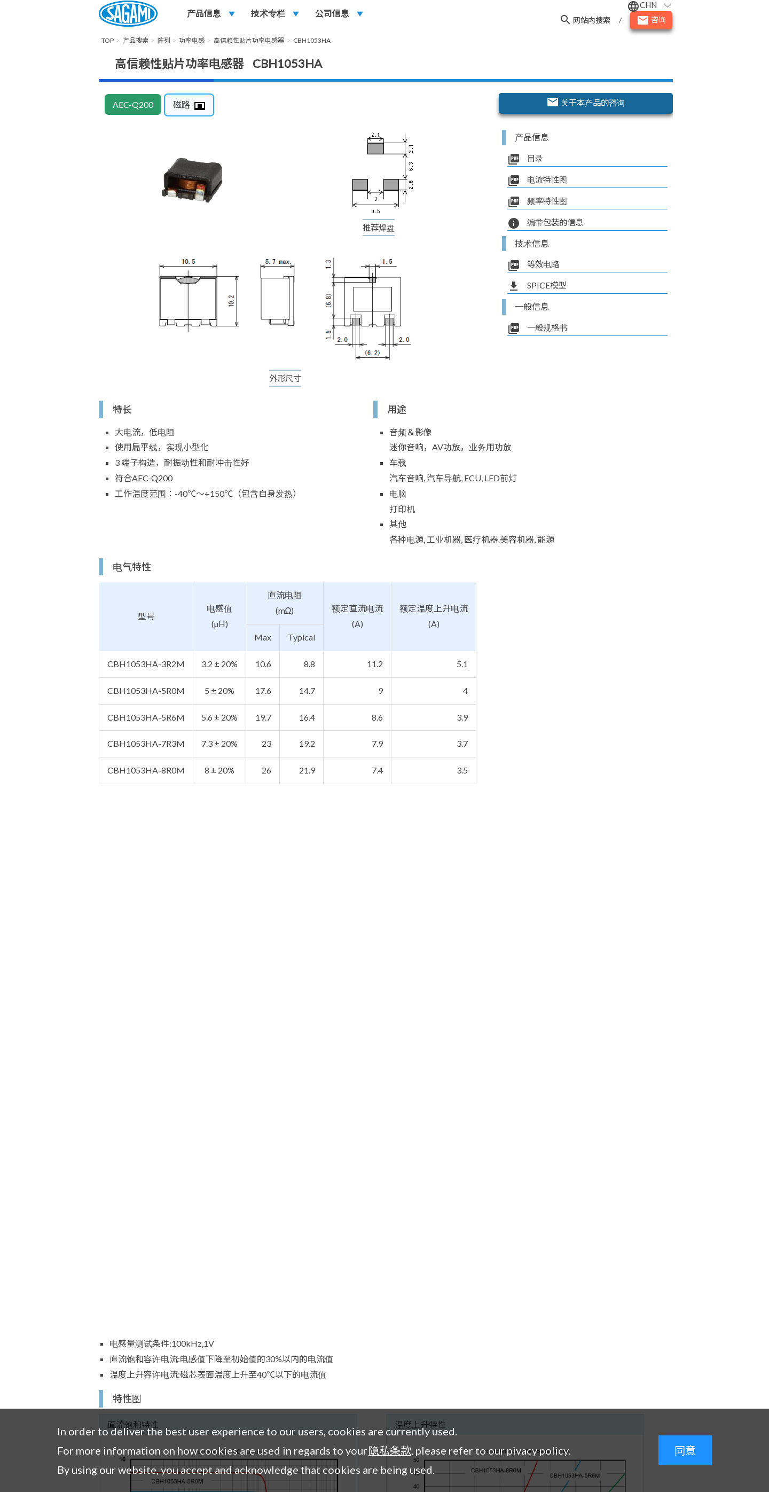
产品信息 (204, 14)
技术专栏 (268, 14)
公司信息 (332, 14)
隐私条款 (389, 1450)
